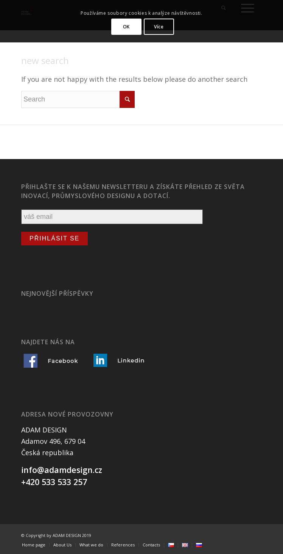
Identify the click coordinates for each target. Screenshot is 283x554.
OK (126, 26)
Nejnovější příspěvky (57, 293)
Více (158, 26)
